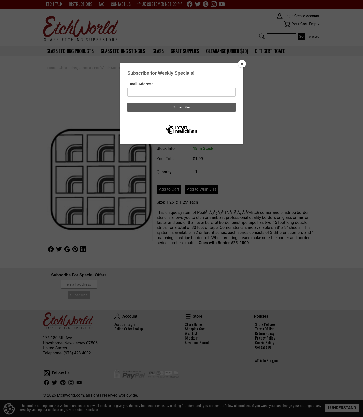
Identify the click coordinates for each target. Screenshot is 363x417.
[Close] (242, 64)
